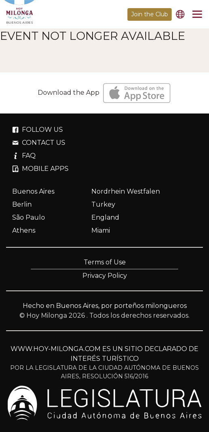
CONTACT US (38, 142)
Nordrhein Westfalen (125, 191)
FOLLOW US (37, 129)
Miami (100, 230)
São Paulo (28, 217)
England (105, 217)
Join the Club (149, 14)
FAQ (24, 155)
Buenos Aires (33, 191)
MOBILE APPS (40, 168)
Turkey (103, 204)
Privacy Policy (104, 275)
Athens (23, 230)
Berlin (22, 204)
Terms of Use (105, 262)
